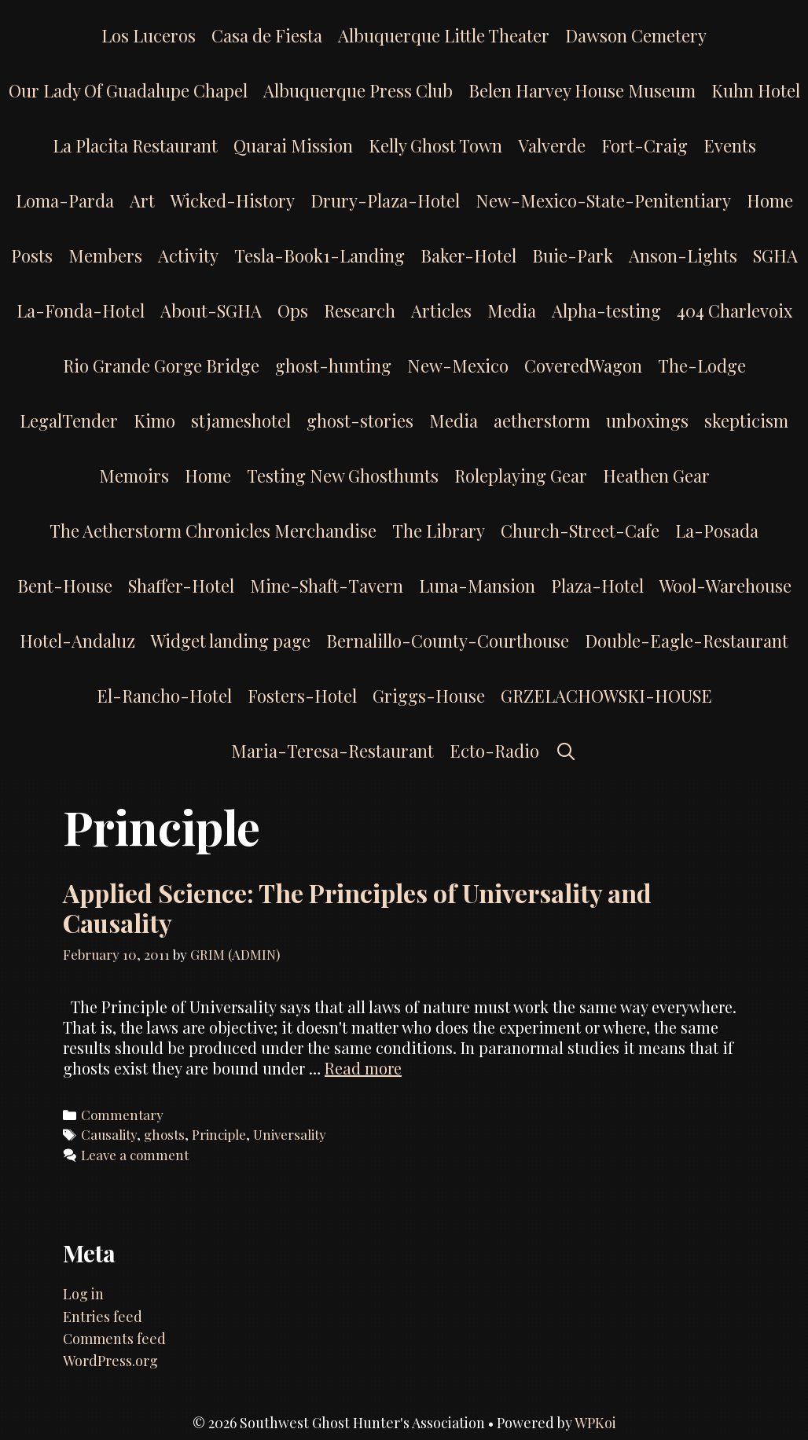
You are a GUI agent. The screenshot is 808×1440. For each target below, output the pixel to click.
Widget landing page (230, 640)
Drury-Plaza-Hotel (385, 200)
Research (359, 310)
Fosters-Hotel (302, 695)
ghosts (164, 1134)
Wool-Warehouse (725, 585)
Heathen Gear (656, 475)
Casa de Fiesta (266, 35)
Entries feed (102, 1316)
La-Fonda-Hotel (81, 310)
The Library (438, 530)
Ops (292, 310)
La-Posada (716, 530)
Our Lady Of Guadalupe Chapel (128, 90)
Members (105, 255)
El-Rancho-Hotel (164, 695)
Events (729, 145)
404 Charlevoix (734, 310)
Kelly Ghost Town (435, 145)
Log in (83, 1293)
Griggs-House (429, 695)
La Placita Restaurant (135, 145)
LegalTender (69, 420)
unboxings (647, 420)
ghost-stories (360, 420)
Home (770, 200)
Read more (363, 1067)
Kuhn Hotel (755, 90)
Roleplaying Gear (520, 475)
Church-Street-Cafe (580, 530)
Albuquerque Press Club (358, 90)
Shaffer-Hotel (181, 585)
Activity (188, 255)
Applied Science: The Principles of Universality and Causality (357, 907)
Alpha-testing (606, 310)
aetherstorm (542, 420)
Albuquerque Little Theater (443, 35)
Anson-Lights (683, 255)
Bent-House (64, 585)
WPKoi (595, 1422)
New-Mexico (458, 365)
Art (142, 200)
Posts (32, 255)
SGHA (775, 255)
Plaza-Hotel (597, 585)
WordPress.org (110, 1360)
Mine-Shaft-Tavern (326, 585)
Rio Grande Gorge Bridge (161, 365)
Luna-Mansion (477, 585)
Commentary (122, 1114)
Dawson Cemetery (636, 35)
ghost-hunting (333, 365)
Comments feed (114, 1338)
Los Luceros (148, 35)
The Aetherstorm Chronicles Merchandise (213, 530)
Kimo (154, 420)
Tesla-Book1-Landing (319, 255)
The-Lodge (702, 365)
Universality (289, 1134)
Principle (219, 1134)
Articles (441, 310)
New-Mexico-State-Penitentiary (603, 200)
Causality (109, 1134)
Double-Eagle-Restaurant (686, 640)
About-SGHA (211, 310)
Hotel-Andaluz (77, 640)
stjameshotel (241, 420)
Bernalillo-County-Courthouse (447, 640)
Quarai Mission (293, 145)
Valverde (552, 145)
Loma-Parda (65, 200)
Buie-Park (572, 255)
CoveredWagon (583, 365)
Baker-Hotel (468, 255)
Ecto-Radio (494, 750)
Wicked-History (233, 200)
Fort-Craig (644, 145)
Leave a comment (135, 1154)
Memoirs (134, 475)
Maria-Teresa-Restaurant (332, 750)
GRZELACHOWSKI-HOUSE (606, 695)
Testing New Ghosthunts (343, 475)
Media (511, 310)
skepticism (746, 420)
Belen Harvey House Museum (582, 90)
